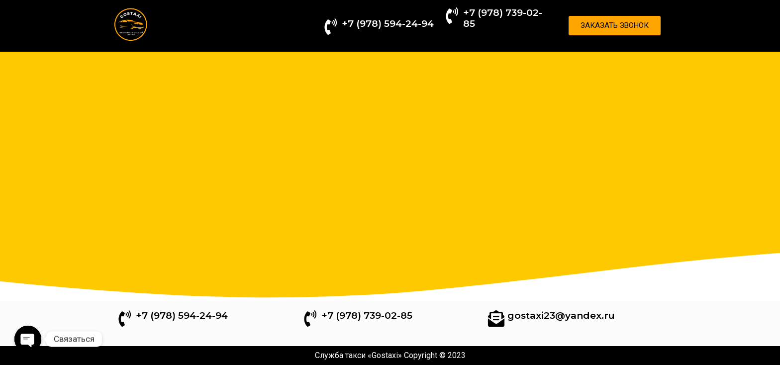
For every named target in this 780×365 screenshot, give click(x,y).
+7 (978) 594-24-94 (388, 23)
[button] (615, 25)
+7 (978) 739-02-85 (502, 18)
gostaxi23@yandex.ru (561, 315)
